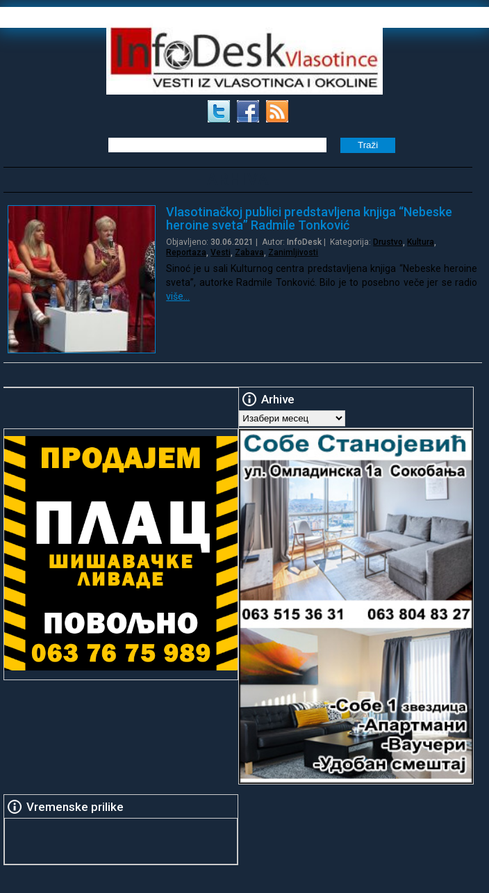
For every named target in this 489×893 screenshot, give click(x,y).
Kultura (420, 242)
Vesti (220, 252)
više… (178, 296)
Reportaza (186, 252)
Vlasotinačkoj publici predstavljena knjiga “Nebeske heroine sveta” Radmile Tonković (309, 218)
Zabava (249, 252)
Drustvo (388, 242)
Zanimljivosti (293, 252)
